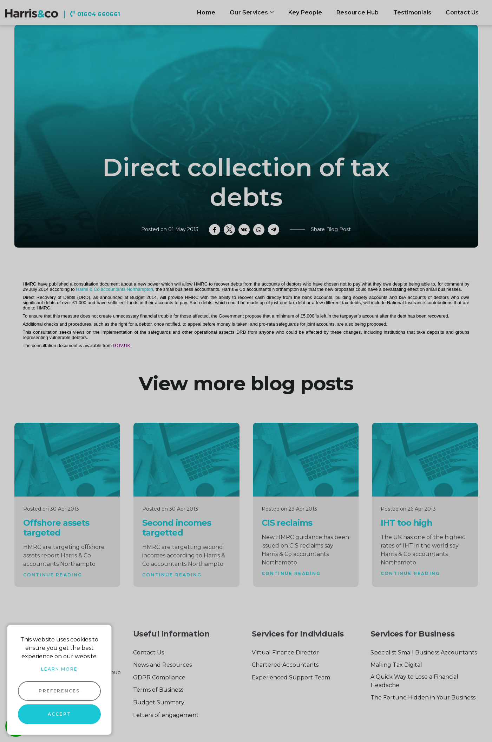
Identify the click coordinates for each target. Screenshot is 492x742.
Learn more (59, 669)
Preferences (59, 690)
